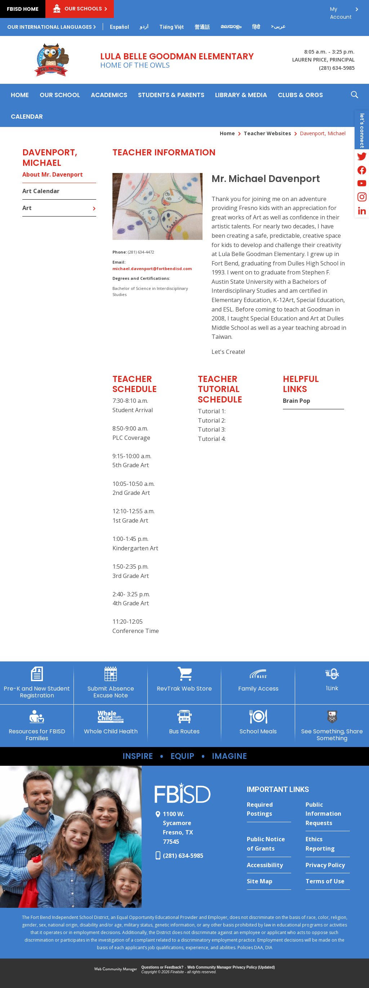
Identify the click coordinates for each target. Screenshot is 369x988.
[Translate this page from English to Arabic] (278, 26)
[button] (354, 105)
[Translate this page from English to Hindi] (256, 27)
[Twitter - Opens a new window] (362, 156)
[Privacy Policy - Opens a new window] (327, 865)
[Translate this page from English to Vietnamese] (171, 27)
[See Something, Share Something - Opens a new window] (332, 725)
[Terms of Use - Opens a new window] (327, 881)
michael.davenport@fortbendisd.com (152, 268)
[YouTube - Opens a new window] (362, 183)
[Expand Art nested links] (94, 203)
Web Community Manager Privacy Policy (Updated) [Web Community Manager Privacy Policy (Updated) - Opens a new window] (231, 967)
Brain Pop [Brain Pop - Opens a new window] (296, 401)
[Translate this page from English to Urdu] (144, 26)
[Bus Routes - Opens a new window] (184, 722)
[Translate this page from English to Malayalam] (231, 26)
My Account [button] (341, 11)
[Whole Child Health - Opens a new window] (110, 722)
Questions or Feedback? (162, 967)
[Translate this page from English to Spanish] (119, 27)
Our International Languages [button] (49, 27)
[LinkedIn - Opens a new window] (362, 210)
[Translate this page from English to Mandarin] (202, 27)
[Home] (19, 94)
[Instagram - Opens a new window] (362, 197)
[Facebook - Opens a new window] (362, 169)
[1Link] (332, 679)
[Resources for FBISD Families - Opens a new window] (37, 725)
